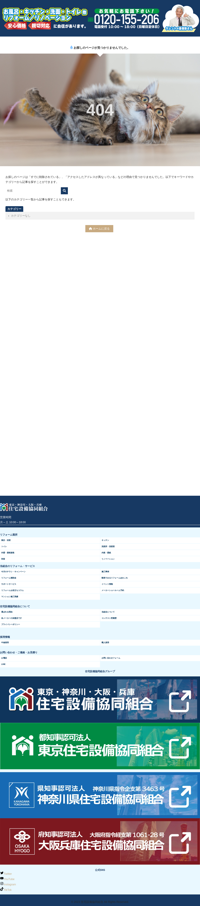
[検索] (64, 190)
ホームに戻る (99, 228)
